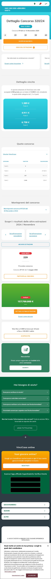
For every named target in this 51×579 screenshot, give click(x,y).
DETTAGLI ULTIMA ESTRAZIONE (25, 311)
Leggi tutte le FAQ (24, 441)
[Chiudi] (48, 546)
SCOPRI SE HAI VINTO (25, 41)
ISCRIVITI (25, 381)
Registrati (25, 479)
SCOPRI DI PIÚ (25, 349)
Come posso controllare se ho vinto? (14, 411)
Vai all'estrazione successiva (35, 235)
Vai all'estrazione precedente (15, 235)
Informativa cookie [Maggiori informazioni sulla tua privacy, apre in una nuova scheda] (10, 571)
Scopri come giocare (25, 316)
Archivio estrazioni (25, 244)
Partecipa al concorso (25, 276)
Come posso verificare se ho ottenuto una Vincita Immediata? (22, 417)
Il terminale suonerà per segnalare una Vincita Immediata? (21, 423)
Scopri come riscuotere (13, 63)
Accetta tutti (32, 575)
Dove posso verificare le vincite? (13, 405)
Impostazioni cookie (18, 575)
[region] (25, 561)
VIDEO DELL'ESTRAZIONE (25, 47)
